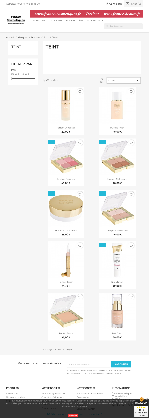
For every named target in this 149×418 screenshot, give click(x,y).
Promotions (12, 393)
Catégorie (55, 20)
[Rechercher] (123, 26)
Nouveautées (74, 20)
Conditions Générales (52, 397)
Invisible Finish (117, 127)
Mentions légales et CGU (53, 393)
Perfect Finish (66, 333)
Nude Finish (117, 282)
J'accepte (73, 415)
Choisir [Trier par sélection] (123, 80)
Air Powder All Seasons (66, 230)
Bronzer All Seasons (117, 179)
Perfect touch (66, 282)
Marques (39, 20)
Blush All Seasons (66, 179)
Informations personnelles (90, 393)
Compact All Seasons (117, 230)
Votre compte (86, 388)
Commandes (83, 397)
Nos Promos (95, 20)
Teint (16, 46)
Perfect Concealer (66, 127)
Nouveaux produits (15, 397)
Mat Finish (117, 333)
